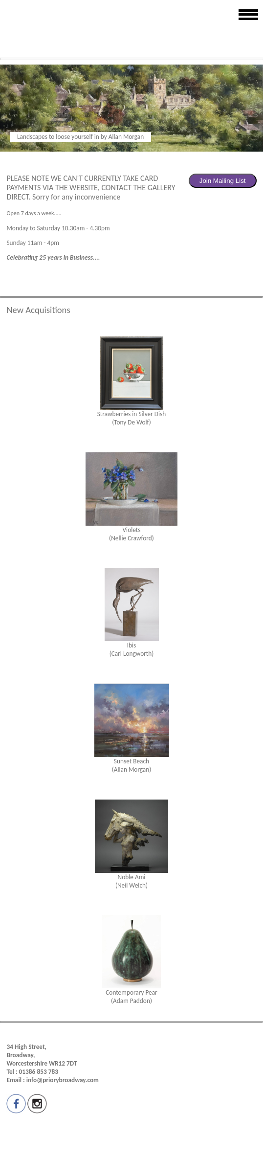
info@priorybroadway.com (62, 1080)
